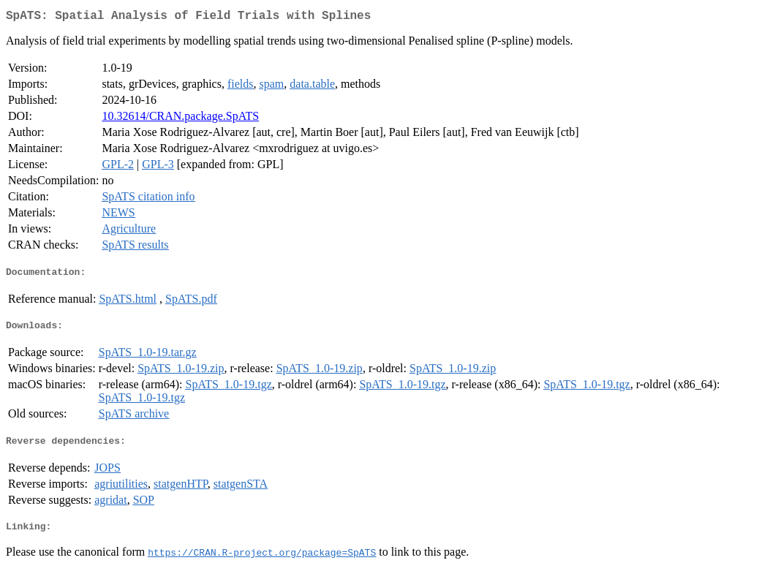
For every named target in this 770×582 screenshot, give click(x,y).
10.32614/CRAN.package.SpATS (180, 119)
